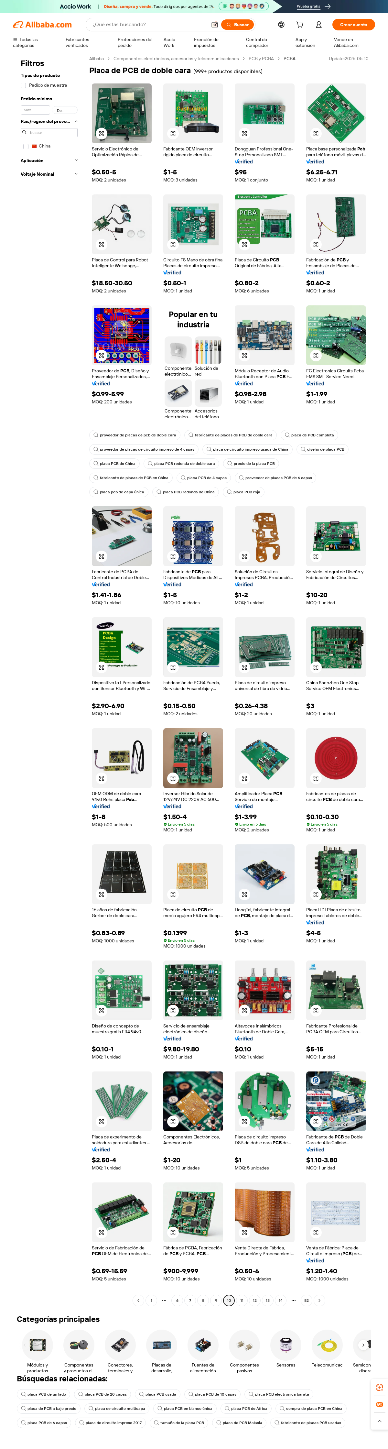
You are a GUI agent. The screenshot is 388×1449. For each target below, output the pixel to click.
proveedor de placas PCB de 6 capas (275, 477)
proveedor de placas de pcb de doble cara (134, 435)
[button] (215, 24)
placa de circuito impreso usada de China (247, 449)
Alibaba (96, 58)
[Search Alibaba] (149, 24)
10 (229, 1300)
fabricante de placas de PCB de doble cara (231, 435)
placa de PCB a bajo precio (48, 1408)
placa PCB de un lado (43, 1394)
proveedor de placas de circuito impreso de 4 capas (143, 449)
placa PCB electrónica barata (279, 1394)
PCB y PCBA (261, 58)
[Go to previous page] (138, 1300)
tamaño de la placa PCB (179, 1422)
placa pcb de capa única (118, 492)
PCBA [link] (290, 58)
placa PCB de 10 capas (212, 1394)
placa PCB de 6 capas (44, 1422)
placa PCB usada (157, 1394)
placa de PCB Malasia (239, 1422)
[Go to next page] (319, 1300)
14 (281, 1300)
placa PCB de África (246, 1408)
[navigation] (49, 680)
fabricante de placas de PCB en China (130, 477)
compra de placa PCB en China (311, 1408)
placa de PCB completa (309, 435)
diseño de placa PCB (322, 449)
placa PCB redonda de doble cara (181, 463)
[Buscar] (237, 24)
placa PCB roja (243, 492)
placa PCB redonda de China (185, 492)
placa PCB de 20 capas (102, 1394)
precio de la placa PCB (251, 463)
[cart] (301, 25)
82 (306, 1300)
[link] (379, 1387)
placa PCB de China (114, 463)
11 (241, 1300)
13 (268, 1300)
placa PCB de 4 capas (204, 477)
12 (255, 1300)
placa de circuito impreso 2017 (110, 1422)
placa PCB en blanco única (184, 1408)
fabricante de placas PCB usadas (308, 1422)
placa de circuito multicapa (117, 1408)
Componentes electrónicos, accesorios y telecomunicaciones (176, 58)
